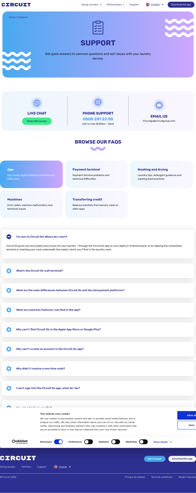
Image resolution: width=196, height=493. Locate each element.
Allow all (170, 460)
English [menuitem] (155, 4)
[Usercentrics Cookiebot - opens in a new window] (19, 487)
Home (12, 17)
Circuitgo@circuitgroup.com (159, 121)
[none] (154, 4)
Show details (161, 487)
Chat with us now (37, 121)
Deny (170, 470)
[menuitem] (154, 4)
